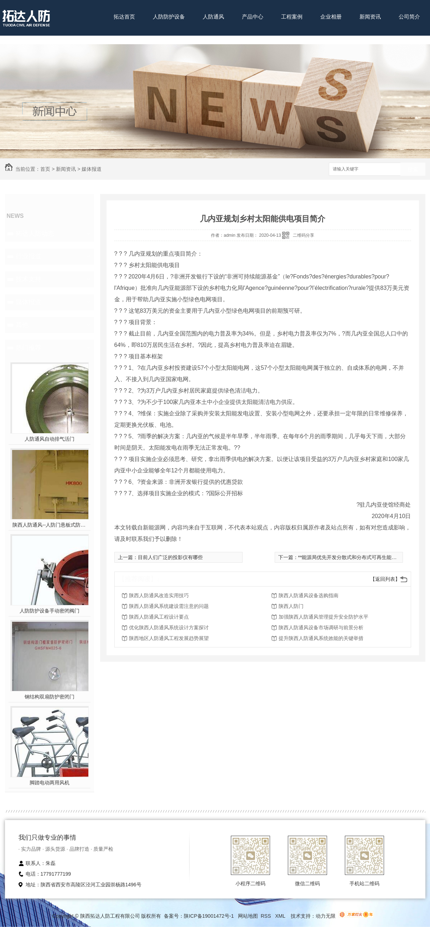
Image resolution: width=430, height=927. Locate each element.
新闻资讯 (370, 17)
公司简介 (409, 17)
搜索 (413, 170)
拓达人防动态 (35, 233)
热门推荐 (28, 347)
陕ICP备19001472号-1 (209, 916)
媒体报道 (92, 169)
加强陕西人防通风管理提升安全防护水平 (323, 617)
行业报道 (28, 256)
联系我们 (124, 39)
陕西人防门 (291, 606)
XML (280, 916)
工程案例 (291, 17)
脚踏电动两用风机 (49, 782)
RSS (267, 916)
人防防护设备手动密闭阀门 (49, 611)
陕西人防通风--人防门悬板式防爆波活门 (49, 525)
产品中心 (252, 17)
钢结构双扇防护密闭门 (49, 697)
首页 (45, 169)
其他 (22, 324)
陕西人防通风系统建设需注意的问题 (169, 606)
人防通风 (213, 17)
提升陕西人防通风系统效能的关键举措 (321, 638)
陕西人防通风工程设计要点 (159, 617)
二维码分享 (303, 235)
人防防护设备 (169, 17)
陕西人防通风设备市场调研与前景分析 (321, 627)
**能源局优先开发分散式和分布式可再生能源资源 (352, 557)
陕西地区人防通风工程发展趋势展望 (169, 638)
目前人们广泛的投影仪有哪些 (170, 557)
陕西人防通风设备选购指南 (308, 595)
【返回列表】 (385, 579)
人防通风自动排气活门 (49, 439)
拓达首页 (124, 17)
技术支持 (28, 279)
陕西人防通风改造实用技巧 (159, 595)
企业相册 (331, 17)
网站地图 (248, 916)
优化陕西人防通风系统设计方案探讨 (169, 627)
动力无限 (326, 916)
